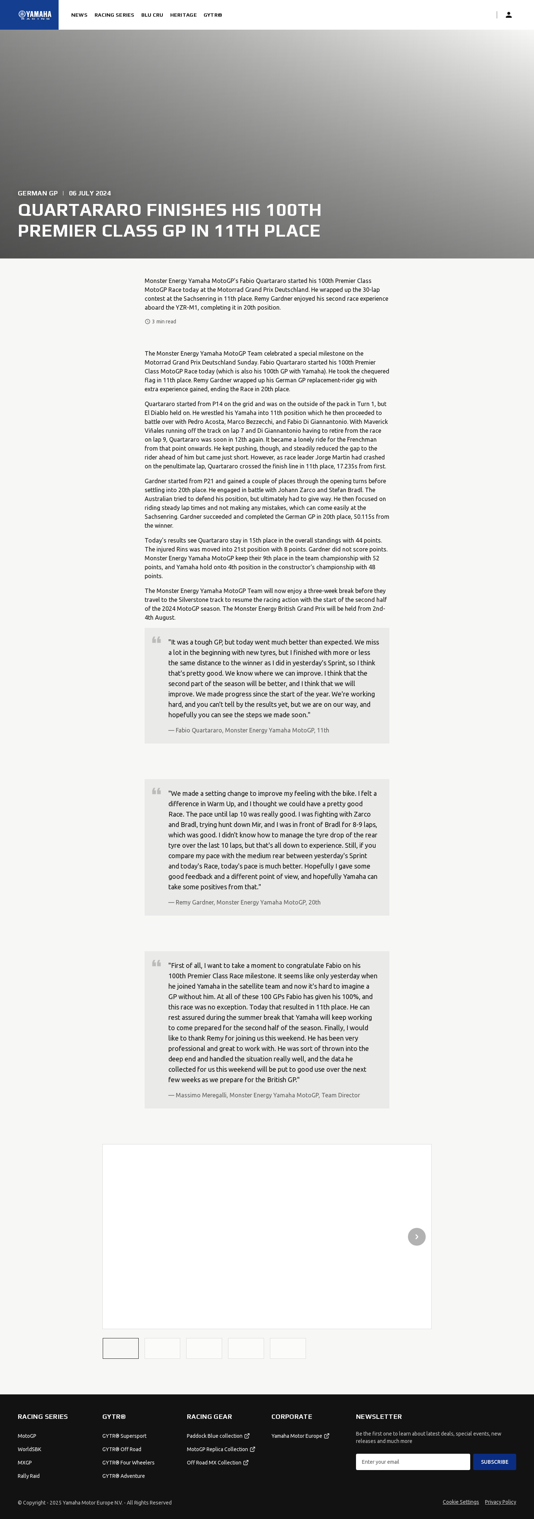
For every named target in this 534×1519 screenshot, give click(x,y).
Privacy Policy (500, 1502)
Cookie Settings (461, 1502)
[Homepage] (35, 15)
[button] (120, 1348)
